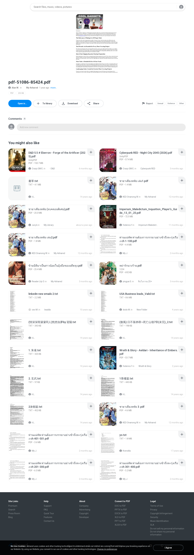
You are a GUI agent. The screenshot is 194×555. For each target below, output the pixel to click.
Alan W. (13, 87)
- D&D (50, 168)
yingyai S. (125, 281)
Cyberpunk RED (146, 168)
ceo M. (33, 309)
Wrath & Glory (143, 366)
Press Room (14, 513)
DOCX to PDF (121, 513)
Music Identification (159, 521)
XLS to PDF (120, 517)
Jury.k (32, 225)
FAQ (46, 509)
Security (154, 517)
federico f (125, 225)
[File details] (20, 160)
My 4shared (30, 87)
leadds (46, 309)
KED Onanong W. (128, 197)
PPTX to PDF (121, 509)
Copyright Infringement (161, 513)
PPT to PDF (120, 521)
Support (48, 506)
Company (84, 506)
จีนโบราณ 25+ (143, 281)
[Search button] (172, 7)
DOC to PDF (120, 506)
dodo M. (124, 309)
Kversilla (125, 451)
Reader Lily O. (36, 281)
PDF (11, 93)
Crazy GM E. (35, 168)
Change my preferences (107, 549)
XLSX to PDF (121, 525)
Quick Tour (49, 513)
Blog (10, 517)
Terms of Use (156, 506)
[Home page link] (18, 7)
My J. (123, 253)
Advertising (84, 509)
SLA (152, 525)
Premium (12, 506)
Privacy (153, 509)
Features (48, 517)
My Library (47, 225)
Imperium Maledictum (146, 225)
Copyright (84, 513)
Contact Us (49, 521)
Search (11, 509)
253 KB (21, 93)
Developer (84, 517)
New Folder (140, 309)
